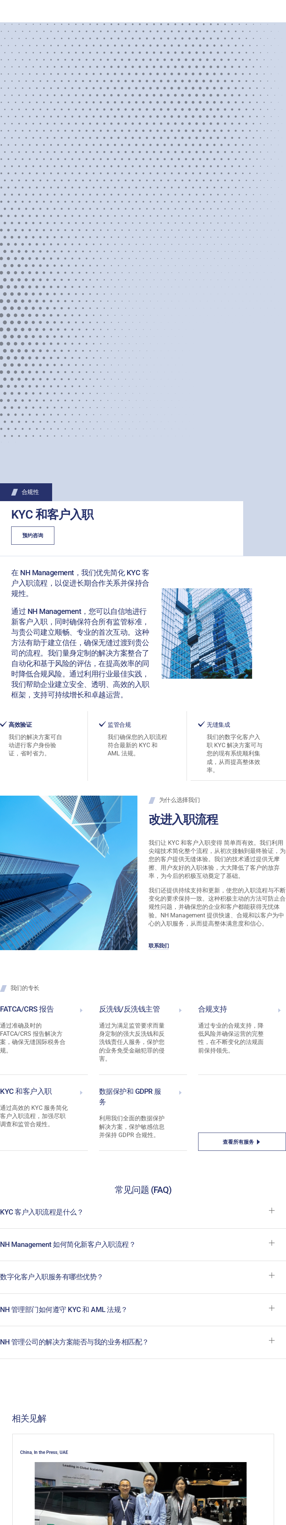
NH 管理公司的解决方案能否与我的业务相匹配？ (78, 1344)
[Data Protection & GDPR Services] (180, 1092)
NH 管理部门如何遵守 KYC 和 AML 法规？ (67, 1311)
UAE (64, 1454)
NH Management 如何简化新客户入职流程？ (71, 1245)
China (26, 1454)
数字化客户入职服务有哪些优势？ (54, 1278)
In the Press (45, 1454)
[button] (143, 1218)
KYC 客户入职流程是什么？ (44, 1212)
